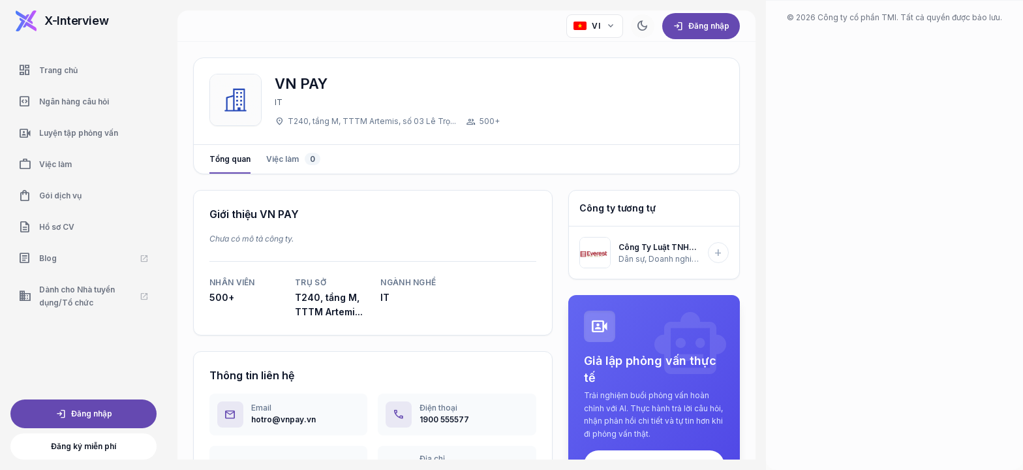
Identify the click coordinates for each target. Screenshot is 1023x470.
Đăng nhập (83, 414)
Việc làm (293, 159)
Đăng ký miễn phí (83, 446)
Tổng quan (230, 164)
